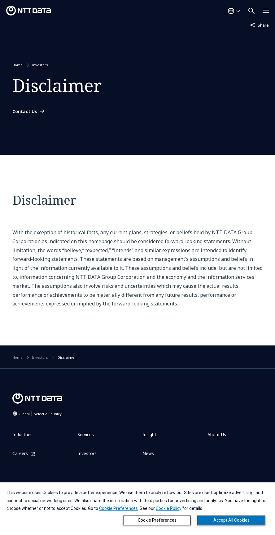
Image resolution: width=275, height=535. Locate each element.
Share (259, 25)
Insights (150, 434)
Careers (20, 453)
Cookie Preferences (157, 520)
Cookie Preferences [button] (118, 508)
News (148, 453)
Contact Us (24, 111)
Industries (22, 434)
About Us (216, 434)
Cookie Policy (168, 508)
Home (17, 65)
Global (40, 413)
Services (85, 434)
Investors (40, 65)
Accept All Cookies (231, 520)
